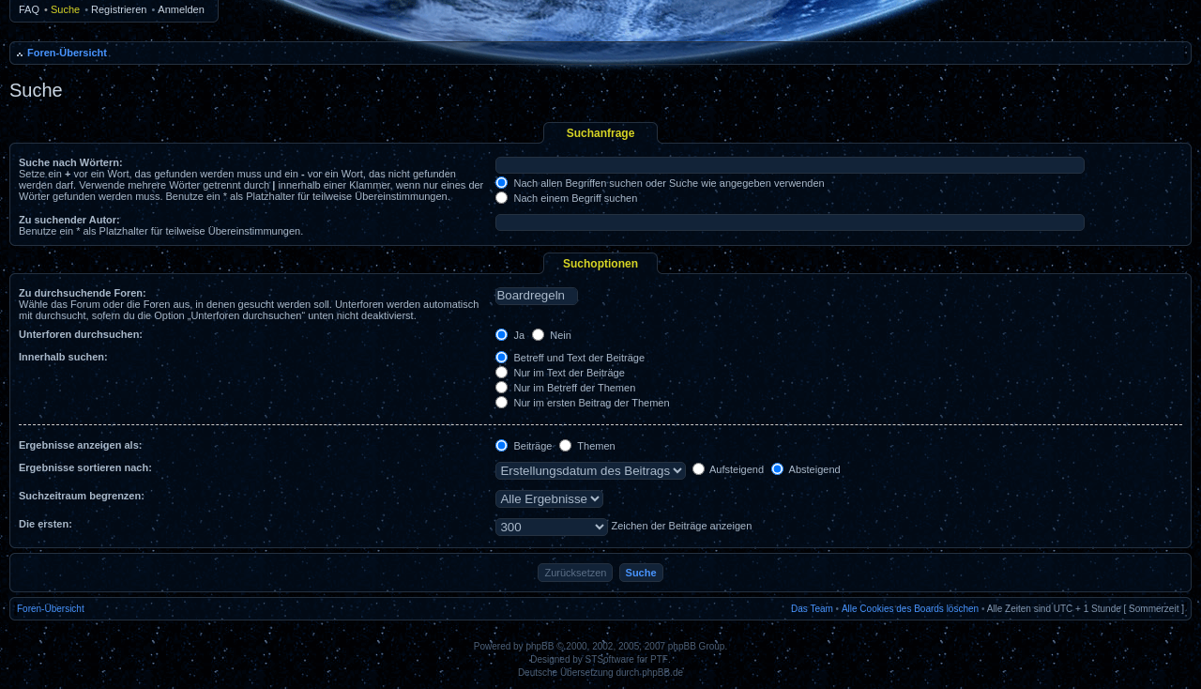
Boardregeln (536, 295)
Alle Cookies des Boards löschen (910, 609)
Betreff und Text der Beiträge (570, 357)
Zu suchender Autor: (69, 219)
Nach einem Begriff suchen (566, 198)
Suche (65, 9)
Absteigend (806, 469)
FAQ (29, 9)
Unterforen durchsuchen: (81, 334)
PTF (659, 659)
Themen (587, 446)
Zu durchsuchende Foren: (82, 293)
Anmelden (181, 9)
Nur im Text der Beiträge (559, 372)
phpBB (539, 646)
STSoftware (609, 659)
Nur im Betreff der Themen (565, 387)
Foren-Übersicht (67, 52)
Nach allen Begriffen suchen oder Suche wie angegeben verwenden (659, 183)
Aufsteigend (728, 469)
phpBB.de (662, 672)
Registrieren (118, 9)
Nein (551, 335)
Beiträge (523, 446)
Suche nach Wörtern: (71, 162)
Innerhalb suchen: (63, 356)
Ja (509, 335)
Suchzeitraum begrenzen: (81, 495)
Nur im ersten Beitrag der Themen (582, 402)
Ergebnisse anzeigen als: (80, 445)
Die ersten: (45, 523)
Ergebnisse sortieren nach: (85, 467)
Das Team (812, 609)
